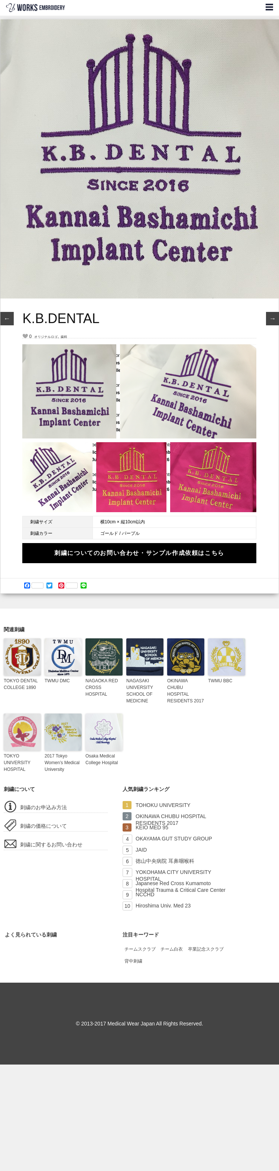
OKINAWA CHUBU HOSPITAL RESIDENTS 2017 (185, 690)
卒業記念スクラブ (206, 949)
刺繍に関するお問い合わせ (51, 845)
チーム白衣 (171, 949)
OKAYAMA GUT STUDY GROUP (174, 839)
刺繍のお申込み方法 (43, 807)
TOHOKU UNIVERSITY (163, 805)
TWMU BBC (220, 680)
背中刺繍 (133, 961)
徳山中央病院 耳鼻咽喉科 (165, 861)
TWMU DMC (57, 680)
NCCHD (145, 894)
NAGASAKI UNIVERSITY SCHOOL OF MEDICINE (139, 690)
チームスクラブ (140, 949)
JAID (141, 850)
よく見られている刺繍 (31, 935)
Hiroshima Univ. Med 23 (163, 906)
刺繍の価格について (43, 826)
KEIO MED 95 (152, 827)
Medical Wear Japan (131, 1024)
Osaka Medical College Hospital (101, 759)
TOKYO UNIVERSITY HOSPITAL (17, 762)
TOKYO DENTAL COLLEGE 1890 (21, 684)
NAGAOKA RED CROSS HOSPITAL (101, 687)
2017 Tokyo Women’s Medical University (62, 762)
